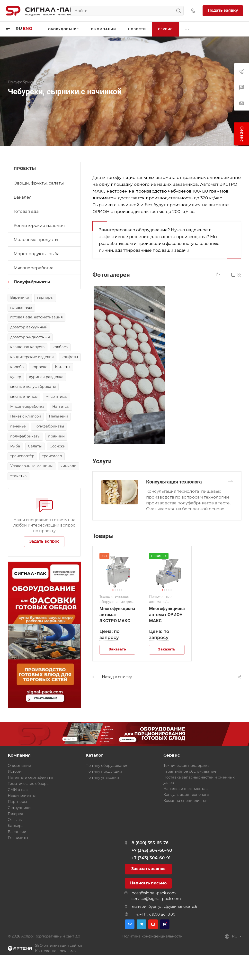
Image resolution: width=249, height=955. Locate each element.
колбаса (60, 347)
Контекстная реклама (55, 951)
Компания (19, 755)
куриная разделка (46, 377)
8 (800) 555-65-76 (150, 842)
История (16, 771)
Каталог (94, 755)
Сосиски (57, 446)
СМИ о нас (17, 790)
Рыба (15, 446)
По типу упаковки (102, 777)
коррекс (39, 367)
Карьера (16, 826)
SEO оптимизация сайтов (58, 945)
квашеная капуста (27, 347)
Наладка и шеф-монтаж (185, 789)
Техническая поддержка (186, 765)
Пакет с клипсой (25, 416)
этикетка (18, 476)
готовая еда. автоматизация (36, 317)
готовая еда (21, 307)
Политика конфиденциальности (152, 936)
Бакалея (23, 197)
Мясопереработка (33, 267)
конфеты (70, 357)
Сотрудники (19, 808)
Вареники (19, 297)
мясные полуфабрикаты (33, 386)
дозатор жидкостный (30, 337)
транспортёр (22, 456)
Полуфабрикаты (32, 281)
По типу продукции (104, 771)
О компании (19, 765)
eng (27, 28)
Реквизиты (18, 837)
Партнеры (17, 801)
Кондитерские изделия (39, 225)
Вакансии (17, 832)
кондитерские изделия (32, 357)
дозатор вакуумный (28, 327)
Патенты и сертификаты (30, 777)
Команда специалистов (185, 800)
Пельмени (58, 416)
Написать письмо (148, 883)
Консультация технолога (174, 482)
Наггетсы (61, 406)
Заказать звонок (148, 868)
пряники (56, 436)
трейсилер (52, 456)
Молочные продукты (36, 239)
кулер (15, 377)
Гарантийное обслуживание (189, 771)
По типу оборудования (107, 765)
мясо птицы (56, 396)
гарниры (45, 297)
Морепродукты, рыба (37, 253)
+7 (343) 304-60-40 (152, 850)
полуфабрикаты (25, 436)
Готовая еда (26, 211)
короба (17, 367)
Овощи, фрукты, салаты (39, 183)
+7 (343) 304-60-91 (151, 857)
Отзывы (15, 819)
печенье (18, 426)
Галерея (15, 814)
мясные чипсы (24, 396)
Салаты (35, 446)
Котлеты (62, 367)
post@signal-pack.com (154, 893)
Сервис (171, 755)
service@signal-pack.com (156, 898)
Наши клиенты (22, 795)
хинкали (68, 466)
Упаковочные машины (31, 466)
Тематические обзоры (28, 783)
